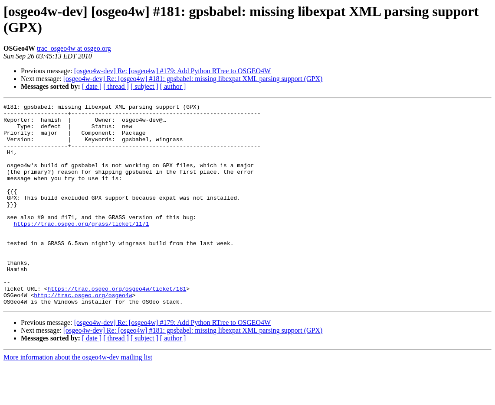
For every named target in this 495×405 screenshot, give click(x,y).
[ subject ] (144, 86)
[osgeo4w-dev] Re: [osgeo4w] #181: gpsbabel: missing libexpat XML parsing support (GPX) (193, 78)
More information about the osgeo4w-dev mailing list (77, 397)
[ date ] (92, 86)
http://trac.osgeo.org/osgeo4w (83, 334)
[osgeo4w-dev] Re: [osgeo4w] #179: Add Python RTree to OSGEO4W (172, 71)
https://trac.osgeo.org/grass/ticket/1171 (81, 248)
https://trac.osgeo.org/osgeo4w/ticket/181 (116, 326)
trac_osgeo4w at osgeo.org (74, 48)
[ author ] (173, 86)
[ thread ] (116, 86)
